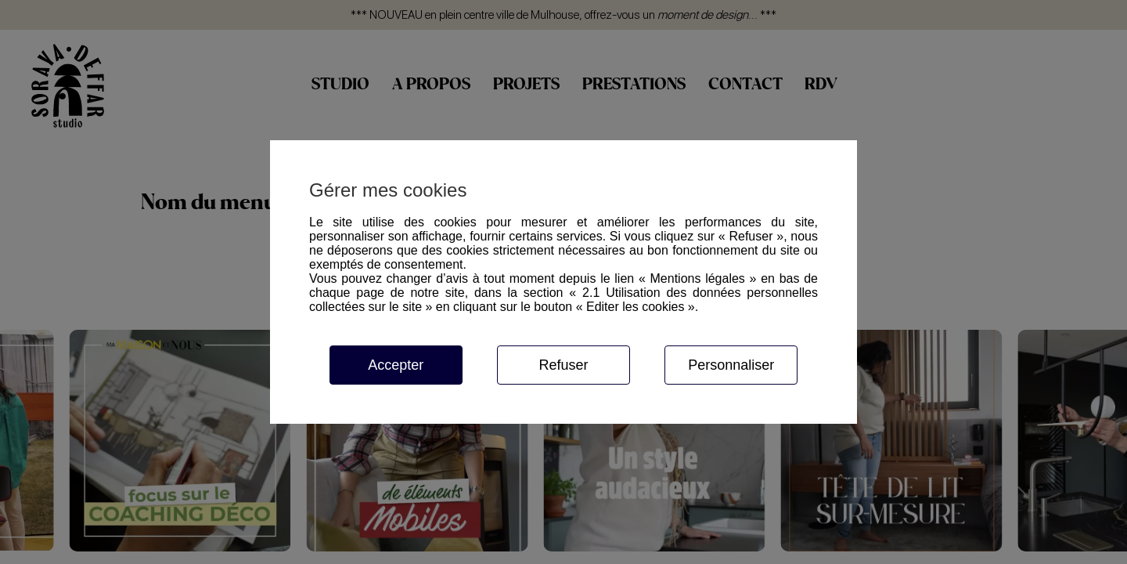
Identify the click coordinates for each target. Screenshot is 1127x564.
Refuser (563, 365)
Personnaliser (731, 365)
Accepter (395, 365)
